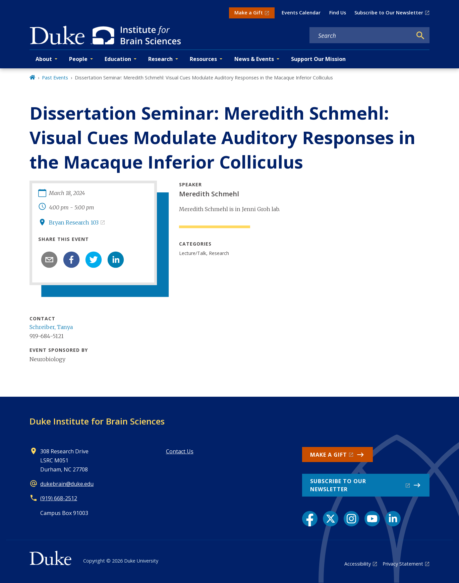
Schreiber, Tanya (51, 327)
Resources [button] (203, 59)
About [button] (44, 59)
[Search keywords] (361, 35)
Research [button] (160, 59)
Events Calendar (301, 12)
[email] (49, 259)
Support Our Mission (318, 59)
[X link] (330, 518)
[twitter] (93, 259)
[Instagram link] (351, 518)
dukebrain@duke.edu (67, 484)
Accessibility (357, 564)
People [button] (78, 59)
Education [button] (118, 59)
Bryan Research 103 (74, 222)
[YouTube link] (372, 518)
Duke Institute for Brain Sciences (97, 421)
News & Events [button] (254, 59)
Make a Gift (248, 12)
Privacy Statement (403, 564)
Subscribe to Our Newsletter (388, 12)
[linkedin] (115, 259)
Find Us (337, 12)
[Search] (420, 35)
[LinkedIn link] (393, 518)
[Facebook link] (310, 518)
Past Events (55, 77)
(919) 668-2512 (58, 498)
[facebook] (71, 259)
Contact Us (179, 451)
